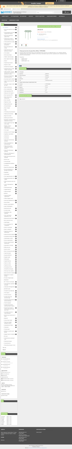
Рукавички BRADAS (7, 255)
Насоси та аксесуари (8, 227)
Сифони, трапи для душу (8, 56)
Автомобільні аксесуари (8, 268)
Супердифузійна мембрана (9, 163)
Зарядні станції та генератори (9, 334)
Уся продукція (14, 16)
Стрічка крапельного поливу (9, 41)
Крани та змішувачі (7, 229)
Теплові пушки (7, 329)
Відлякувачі (6, 279)
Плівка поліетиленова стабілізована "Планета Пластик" (8, 147)
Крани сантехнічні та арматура (9, 272)
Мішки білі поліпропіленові (9, 167)
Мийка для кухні (7, 247)
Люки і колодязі (7, 107)
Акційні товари (5, 16)
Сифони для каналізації (8, 113)
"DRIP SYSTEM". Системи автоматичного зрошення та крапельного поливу (9, 72)
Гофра (5, 109)
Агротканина (6, 137)
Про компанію (23, 16)
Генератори (6, 327)
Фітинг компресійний (8, 89)
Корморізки (6, 172)
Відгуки (4, 349)
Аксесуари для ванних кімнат (9, 236)
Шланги (5, 60)
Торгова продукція (7, 302)
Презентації (4, 20)
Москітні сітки (6, 159)
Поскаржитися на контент (33, 447)
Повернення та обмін (14, 20)
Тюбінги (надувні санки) (8, 198)
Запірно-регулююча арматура (9, 234)
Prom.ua (41, 445)
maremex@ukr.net (6, 373)
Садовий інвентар (7, 189)
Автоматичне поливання (8, 66)
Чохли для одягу (7, 161)
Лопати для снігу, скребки (9, 270)
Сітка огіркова (6, 52)
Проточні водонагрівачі (8, 240)
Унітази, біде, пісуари (8, 320)
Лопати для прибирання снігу (9, 200)
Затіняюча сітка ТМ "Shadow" (9, 132)
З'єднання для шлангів (8, 62)
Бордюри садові (7, 257)
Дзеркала (6, 318)
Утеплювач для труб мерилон (9, 111)
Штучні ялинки (7, 202)
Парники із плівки (7, 64)
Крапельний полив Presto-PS (9, 218)
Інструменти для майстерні (9, 290)
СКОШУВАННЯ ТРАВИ (8, 325)
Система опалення (7, 294)
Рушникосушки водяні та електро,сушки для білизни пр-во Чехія (9, 309)
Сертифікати (62, 16)
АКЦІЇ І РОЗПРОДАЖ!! (8, 206)
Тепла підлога (6, 292)
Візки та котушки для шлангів (9, 251)
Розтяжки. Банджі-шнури (8, 277)
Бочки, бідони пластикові (8, 58)
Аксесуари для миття (8, 266)
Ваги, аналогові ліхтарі (8, 220)
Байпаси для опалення (8, 117)
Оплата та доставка (39, 16)
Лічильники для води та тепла (9, 345)
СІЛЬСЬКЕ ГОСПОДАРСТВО (9, 286)
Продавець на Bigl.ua (36, 446)
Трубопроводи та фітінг (8, 238)
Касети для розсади (7, 54)
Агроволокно (6, 135)
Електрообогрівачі (7, 105)
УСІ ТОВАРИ (5, 27)
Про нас (4, 347)
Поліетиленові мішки (8, 187)
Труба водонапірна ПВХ (8, 91)
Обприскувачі (6, 259)
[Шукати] (53, 12)
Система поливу (7, 210)
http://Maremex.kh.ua (6, 372)
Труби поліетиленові (8, 87)
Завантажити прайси (52, 16)
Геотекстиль (6, 165)
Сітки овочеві (6, 174)
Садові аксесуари (7, 191)
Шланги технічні (7, 249)
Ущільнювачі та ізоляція (8, 245)
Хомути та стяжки (7, 262)
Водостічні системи (7, 115)
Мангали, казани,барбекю (9, 204)
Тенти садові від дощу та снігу (9, 176)
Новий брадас (6, 222)
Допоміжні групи (7, 288)
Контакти (31, 16)
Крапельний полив (7, 208)
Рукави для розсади (8, 341)
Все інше (6, 336)
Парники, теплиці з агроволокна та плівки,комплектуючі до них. (9, 127)
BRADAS (5, 193)
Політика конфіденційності (42, 447)
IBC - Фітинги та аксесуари (9, 281)
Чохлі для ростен (7, 343)
